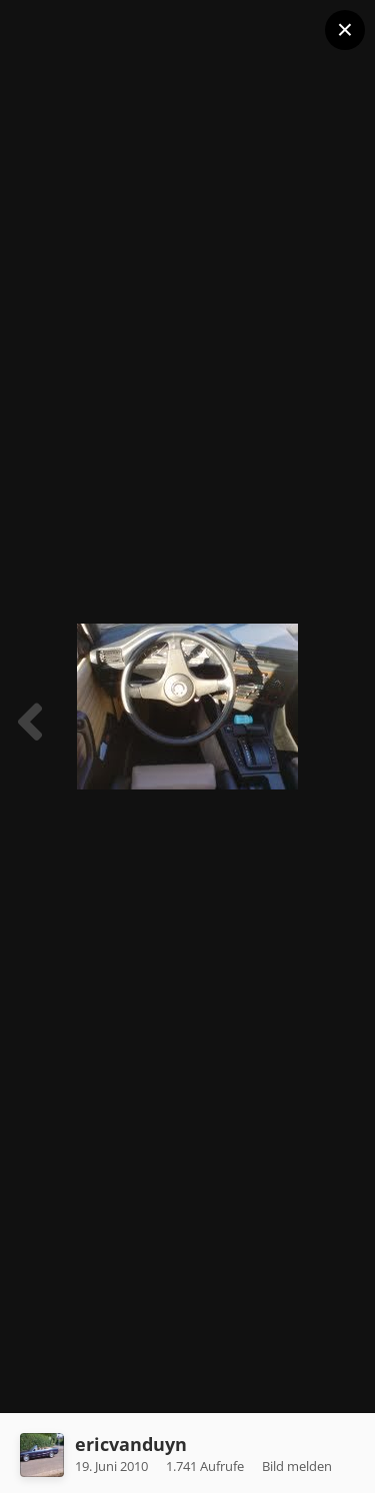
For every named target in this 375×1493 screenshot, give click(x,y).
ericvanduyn (131, 1444)
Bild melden (297, 1466)
